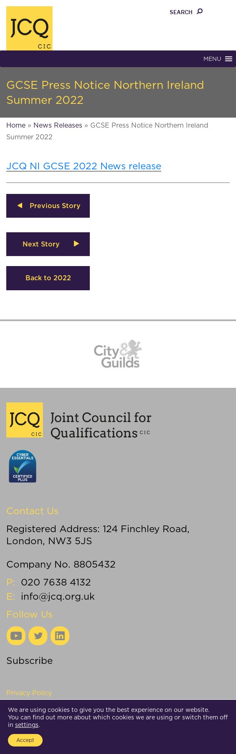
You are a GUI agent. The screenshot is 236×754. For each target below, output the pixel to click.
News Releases (57, 125)
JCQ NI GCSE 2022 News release (83, 165)
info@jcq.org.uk (58, 596)
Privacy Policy (29, 693)
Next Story (41, 244)
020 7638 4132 (56, 582)
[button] (212, 58)
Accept (25, 740)
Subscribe (29, 660)
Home (15, 125)
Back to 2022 (48, 278)
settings (26, 724)
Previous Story (55, 206)
